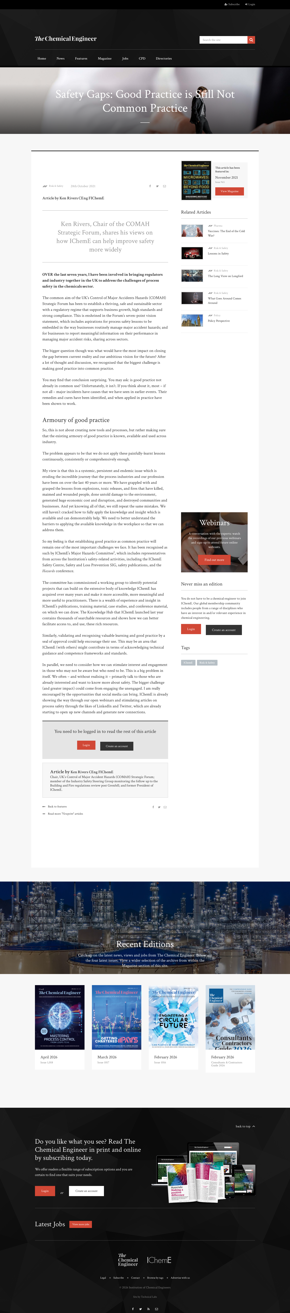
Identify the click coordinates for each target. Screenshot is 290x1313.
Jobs (105, 59)
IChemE (189, 652)
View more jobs (82, 1219)
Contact (134, 1273)
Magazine (89, 59)
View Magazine (230, 190)
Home (39, 59)
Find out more (214, 550)
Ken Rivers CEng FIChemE (97, 770)
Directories (135, 59)
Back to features (57, 805)
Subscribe (232, 4)
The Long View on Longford (227, 271)
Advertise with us (183, 1273)
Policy (217, 307)
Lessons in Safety (219, 251)
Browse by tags (155, 1273)
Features (70, 59)
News (54, 59)
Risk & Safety (58, 185)
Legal (99, 1273)
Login (250, 4)
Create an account (116, 744)
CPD (117, 59)
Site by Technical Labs (145, 1291)
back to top (243, 1125)
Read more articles (66, 812)
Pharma (218, 224)
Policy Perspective (220, 313)
